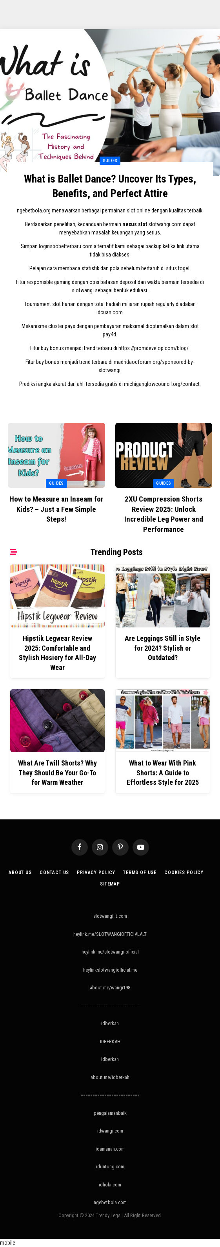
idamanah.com (110, 1149)
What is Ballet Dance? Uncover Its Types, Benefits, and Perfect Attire (110, 186)
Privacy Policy (96, 872)
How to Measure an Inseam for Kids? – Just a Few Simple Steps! (56, 509)
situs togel (177, 268)
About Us (20, 872)
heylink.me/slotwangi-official (110, 952)
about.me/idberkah (110, 1077)
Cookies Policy (184, 872)
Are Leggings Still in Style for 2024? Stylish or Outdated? (162, 648)
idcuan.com (109, 312)
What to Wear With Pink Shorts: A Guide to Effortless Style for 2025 (163, 772)
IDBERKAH (110, 1041)
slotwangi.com (165, 224)
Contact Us (54, 872)
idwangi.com (110, 1131)
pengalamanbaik (110, 1113)
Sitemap (110, 884)
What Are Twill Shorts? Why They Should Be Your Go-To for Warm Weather (57, 772)
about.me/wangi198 (110, 988)
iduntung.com (110, 1167)
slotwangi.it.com (110, 916)
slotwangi (83, 290)
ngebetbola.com (110, 1202)
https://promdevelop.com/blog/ (153, 348)
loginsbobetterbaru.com (66, 246)
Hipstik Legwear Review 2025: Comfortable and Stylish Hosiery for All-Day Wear (57, 652)
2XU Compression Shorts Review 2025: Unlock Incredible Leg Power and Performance (163, 514)
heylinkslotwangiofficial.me (110, 970)
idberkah (110, 1023)
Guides (110, 160)
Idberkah (110, 1059)
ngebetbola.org (34, 210)
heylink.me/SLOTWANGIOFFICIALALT (110, 934)
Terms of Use (139, 872)
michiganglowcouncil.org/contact (162, 384)
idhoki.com (110, 1185)
